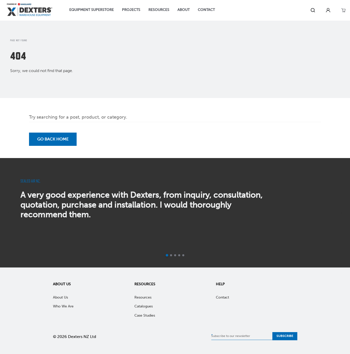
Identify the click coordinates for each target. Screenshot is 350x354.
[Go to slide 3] (175, 255)
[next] (340, 212)
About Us (62, 284)
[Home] (29, 10)
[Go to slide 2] (171, 255)
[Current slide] (167, 255)
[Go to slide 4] (179, 255)
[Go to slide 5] (183, 255)
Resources (144, 284)
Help (220, 284)
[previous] (9, 212)
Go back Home (52, 139)
